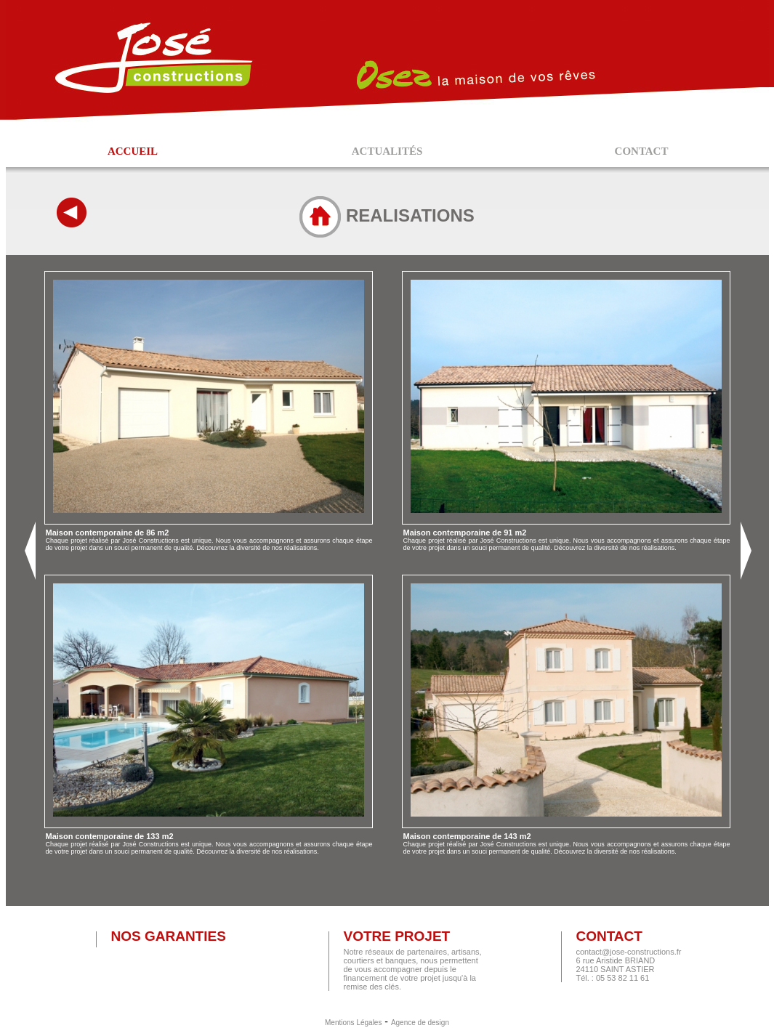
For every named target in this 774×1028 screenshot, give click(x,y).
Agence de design (420, 1023)
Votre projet (396, 936)
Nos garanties (167, 936)
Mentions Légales (353, 1023)
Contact (609, 936)
